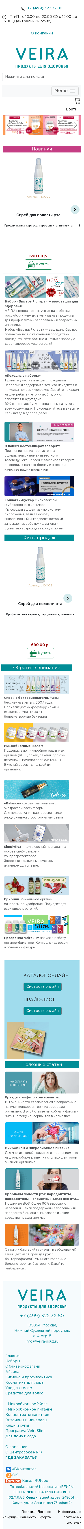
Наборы (12, 1361)
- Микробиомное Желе (26, 1404)
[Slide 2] (46, 128)
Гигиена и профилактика (28, 1377)
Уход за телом (18, 1388)
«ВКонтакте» (21, 1469)
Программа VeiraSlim (25, 1431)
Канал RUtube (26, 1480)
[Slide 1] (38, 128)
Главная (12, 1356)
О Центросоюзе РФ (23, 1452)
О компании (42, 33)
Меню (65, 91)
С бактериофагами (22, 1366)
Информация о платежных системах (69, 1517)
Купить (38, 264)
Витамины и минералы (26, 1420)
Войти (71, 109)
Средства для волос (24, 1393)
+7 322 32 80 (41, 8)
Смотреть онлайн (42, 986)
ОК (11, 1475)
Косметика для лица (24, 1382)
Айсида (12, 1372)
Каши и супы (17, 1425)
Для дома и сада (20, 1436)
